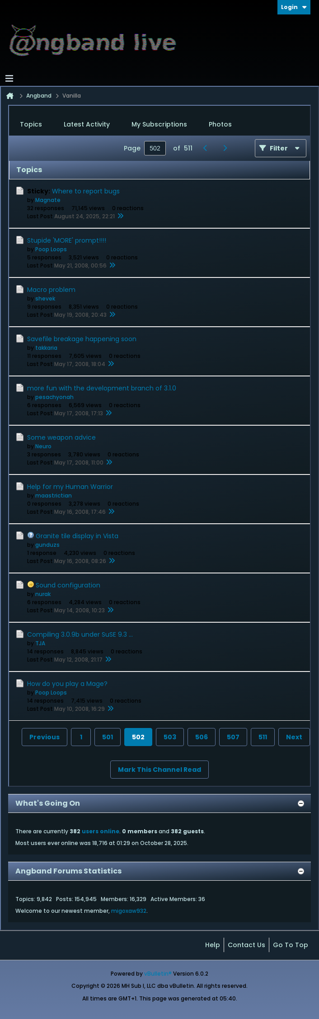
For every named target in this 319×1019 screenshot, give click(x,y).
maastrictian (53, 495)
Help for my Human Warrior (70, 486)
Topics (31, 124)
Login (294, 7)
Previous (44, 737)
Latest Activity (87, 124)
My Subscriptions (159, 124)
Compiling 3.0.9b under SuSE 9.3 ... (80, 634)
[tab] (31, 124)
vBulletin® (158, 973)
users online (100, 831)
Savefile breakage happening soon (81, 338)
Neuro (43, 446)
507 (233, 737)
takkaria (46, 348)
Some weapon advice (61, 437)
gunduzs (47, 545)
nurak (43, 594)
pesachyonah (54, 397)
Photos (220, 124)
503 (170, 737)
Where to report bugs (86, 191)
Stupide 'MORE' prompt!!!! (66, 240)
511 (262, 737)
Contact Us (246, 944)
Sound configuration (68, 585)
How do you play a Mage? (67, 683)
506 (201, 737)
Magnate (48, 200)
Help (212, 944)
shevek (45, 298)
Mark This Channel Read (159, 769)
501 (107, 737)
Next (294, 737)
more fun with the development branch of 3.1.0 (101, 388)
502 (138, 737)
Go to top (290, 944)
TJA (40, 643)
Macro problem (51, 289)
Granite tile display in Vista (77, 535)
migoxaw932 (128, 911)
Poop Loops (51, 249)
